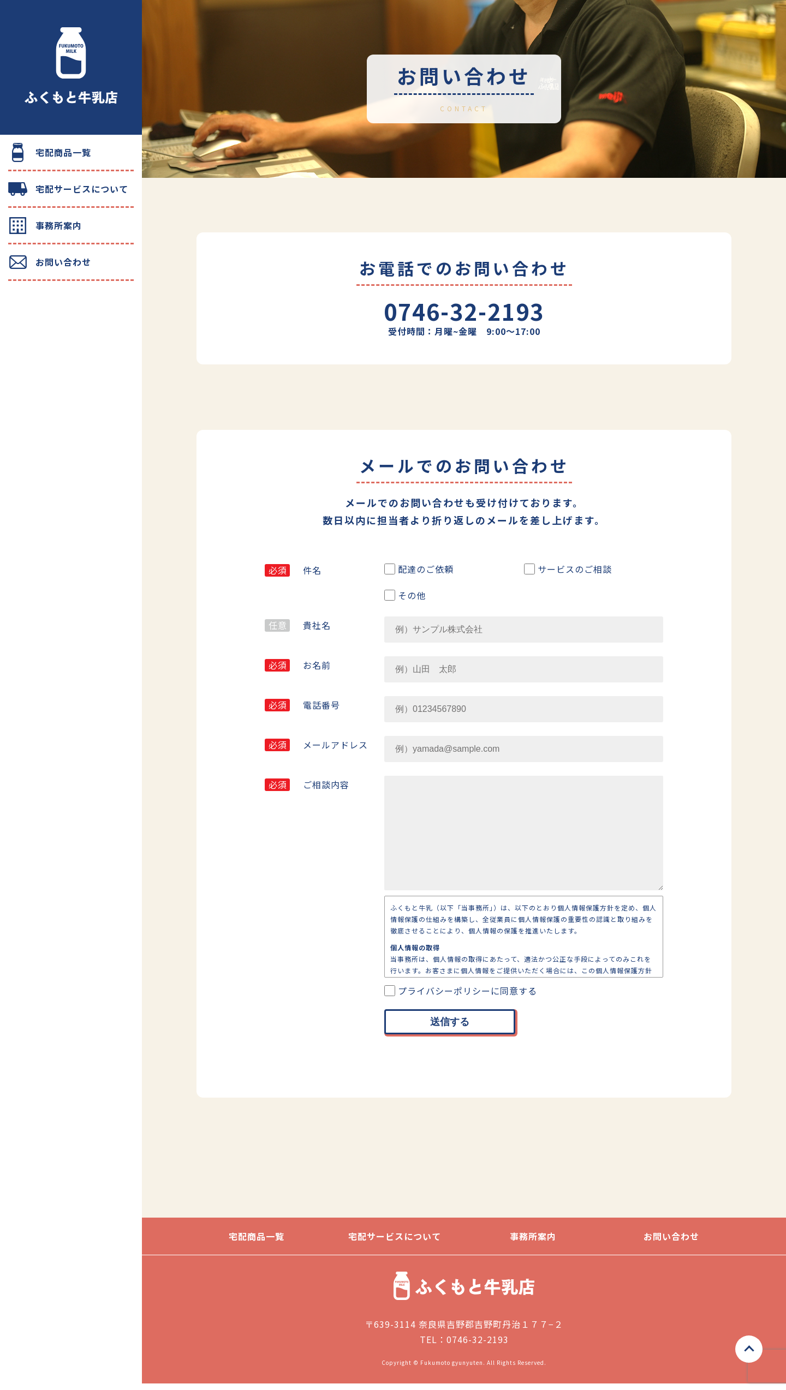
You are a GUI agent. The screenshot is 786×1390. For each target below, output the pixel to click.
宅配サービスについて (81, 188)
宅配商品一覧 (63, 152)
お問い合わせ (63, 261)
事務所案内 (58, 225)
